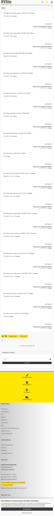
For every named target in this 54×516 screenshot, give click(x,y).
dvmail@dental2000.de (10, 479)
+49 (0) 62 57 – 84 (9, 477)
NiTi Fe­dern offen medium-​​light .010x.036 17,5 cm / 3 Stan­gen (20, 213)
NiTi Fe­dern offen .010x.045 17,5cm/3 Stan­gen (16, 313)
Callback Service (5, 431)
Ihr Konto (3, 448)
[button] (2, 336)
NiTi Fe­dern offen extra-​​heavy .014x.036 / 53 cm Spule (18, 73)
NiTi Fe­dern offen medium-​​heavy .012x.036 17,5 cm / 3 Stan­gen (20, 273)
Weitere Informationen (27, 513)
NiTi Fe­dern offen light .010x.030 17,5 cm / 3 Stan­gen (17, 193)
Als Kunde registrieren (7, 445)
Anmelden (27, 362)
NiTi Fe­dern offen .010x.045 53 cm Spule (14, 153)
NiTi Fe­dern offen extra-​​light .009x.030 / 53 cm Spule (17, 53)
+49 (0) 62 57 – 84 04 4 (9, 474)
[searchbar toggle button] (42, 2)
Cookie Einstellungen (6, 433)
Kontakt (3, 417)
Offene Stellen (5, 411)
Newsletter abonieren (6, 453)
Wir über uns (4, 409)
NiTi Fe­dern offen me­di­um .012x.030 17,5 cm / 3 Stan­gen (18, 253)
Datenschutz (4, 422)
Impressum (4, 420)
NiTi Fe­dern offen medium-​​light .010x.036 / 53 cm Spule (18, 33)
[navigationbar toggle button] (51, 2)
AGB (2, 425)
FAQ (2, 414)
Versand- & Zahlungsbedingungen (10, 428)
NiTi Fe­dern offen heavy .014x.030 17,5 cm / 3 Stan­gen (18, 293)
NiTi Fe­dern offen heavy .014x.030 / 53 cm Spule (16, 93)
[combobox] (13, 336)
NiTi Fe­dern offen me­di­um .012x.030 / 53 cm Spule (17, 133)
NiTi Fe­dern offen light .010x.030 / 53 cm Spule (16, 113)
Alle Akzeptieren (27, 509)
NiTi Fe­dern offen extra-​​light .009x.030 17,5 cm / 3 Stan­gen (19, 173)
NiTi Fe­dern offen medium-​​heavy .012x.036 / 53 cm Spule (19, 13)
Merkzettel (4, 450)
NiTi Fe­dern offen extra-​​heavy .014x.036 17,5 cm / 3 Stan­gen (19, 233)
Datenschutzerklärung (40, 506)
